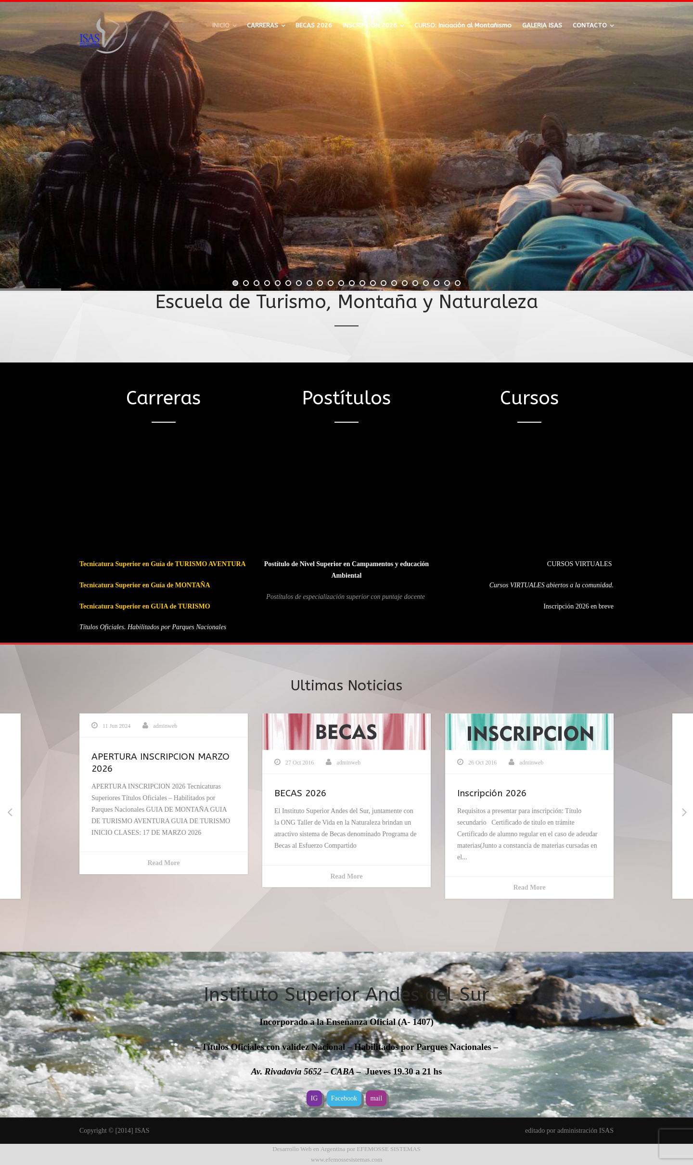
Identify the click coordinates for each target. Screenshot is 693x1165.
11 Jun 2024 (116, 726)
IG (314, 1098)
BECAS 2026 (313, 25)
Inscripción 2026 (491, 793)
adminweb (165, 726)
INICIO (221, 25)
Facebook (344, 1098)
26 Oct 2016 (482, 762)
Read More (164, 863)
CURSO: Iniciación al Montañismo (463, 25)
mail (376, 1098)
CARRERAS (262, 25)
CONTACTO (590, 25)
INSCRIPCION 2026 (370, 25)
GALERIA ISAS (542, 25)
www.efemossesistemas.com (347, 1159)
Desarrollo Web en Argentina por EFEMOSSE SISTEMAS (346, 1148)
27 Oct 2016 (299, 762)
